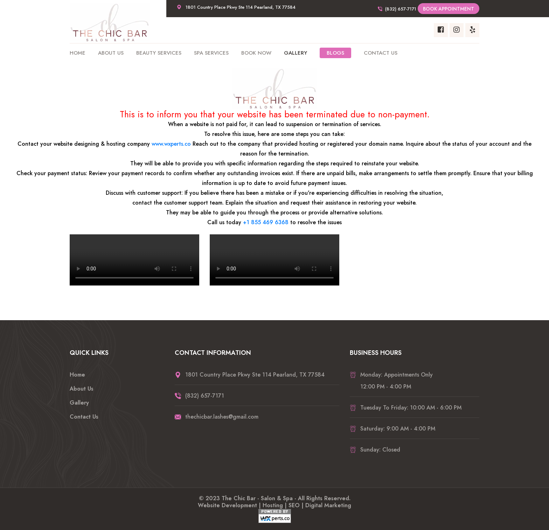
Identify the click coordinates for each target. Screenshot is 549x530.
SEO (294, 505)
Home (77, 53)
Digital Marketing (328, 505)
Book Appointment (448, 8)
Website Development (227, 505)
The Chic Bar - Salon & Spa (257, 498)
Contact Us (380, 53)
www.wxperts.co (171, 144)
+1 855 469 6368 (266, 222)
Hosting (273, 505)
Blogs (335, 53)
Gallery (295, 53)
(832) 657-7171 (400, 9)
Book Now (256, 53)
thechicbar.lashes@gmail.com (221, 417)
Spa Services (211, 53)
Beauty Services (158, 53)
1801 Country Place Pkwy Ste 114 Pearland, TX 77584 (241, 7)
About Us (111, 53)
